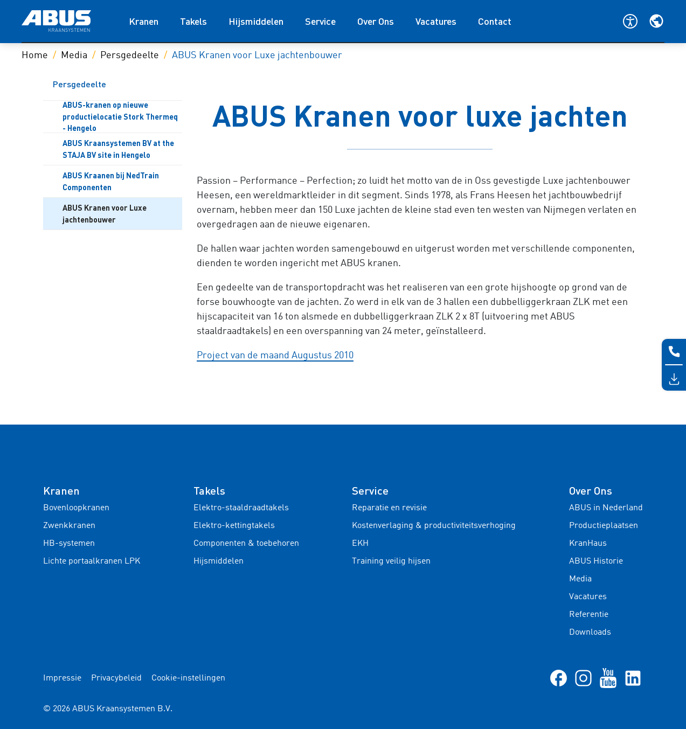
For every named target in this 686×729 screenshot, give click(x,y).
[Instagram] (583, 678)
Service (320, 21)
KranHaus (588, 543)
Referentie (588, 614)
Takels (193, 21)
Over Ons (375, 21)
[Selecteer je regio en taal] (656, 21)
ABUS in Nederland (606, 508)
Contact (494, 21)
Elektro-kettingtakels (234, 526)
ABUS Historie (596, 561)
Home (35, 55)
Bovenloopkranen (76, 508)
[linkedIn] (633, 678)
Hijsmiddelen (255, 21)
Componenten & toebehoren (246, 543)
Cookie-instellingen (188, 678)
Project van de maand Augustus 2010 (275, 355)
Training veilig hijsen (391, 561)
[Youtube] (608, 678)
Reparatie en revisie (389, 508)
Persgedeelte (129, 55)
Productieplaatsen (603, 526)
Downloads (590, 632)
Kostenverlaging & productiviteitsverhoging (434, 526)
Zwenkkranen (69, 526)
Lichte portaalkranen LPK (91, 561)
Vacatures (435, 21)
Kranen (143, 21)
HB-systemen (69, 543)
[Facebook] (559, 678)
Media (74, 55)
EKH (360, 543)
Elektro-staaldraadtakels (241, 508)
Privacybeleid (116, 678)
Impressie (62, 678)
